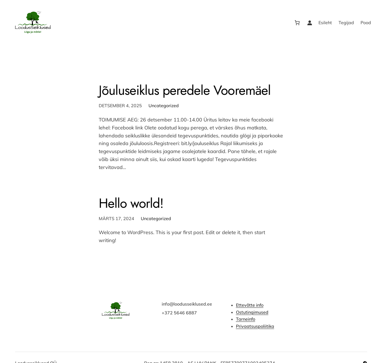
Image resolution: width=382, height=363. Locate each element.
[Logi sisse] (309, 22)
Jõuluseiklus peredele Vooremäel (185, 90)
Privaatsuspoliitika (255, 326)
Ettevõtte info (249, 305)
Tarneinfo (245, 319)
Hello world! (131, 203)
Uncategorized (164, 105)
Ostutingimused (252, 312)
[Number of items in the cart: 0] (297, 22)
